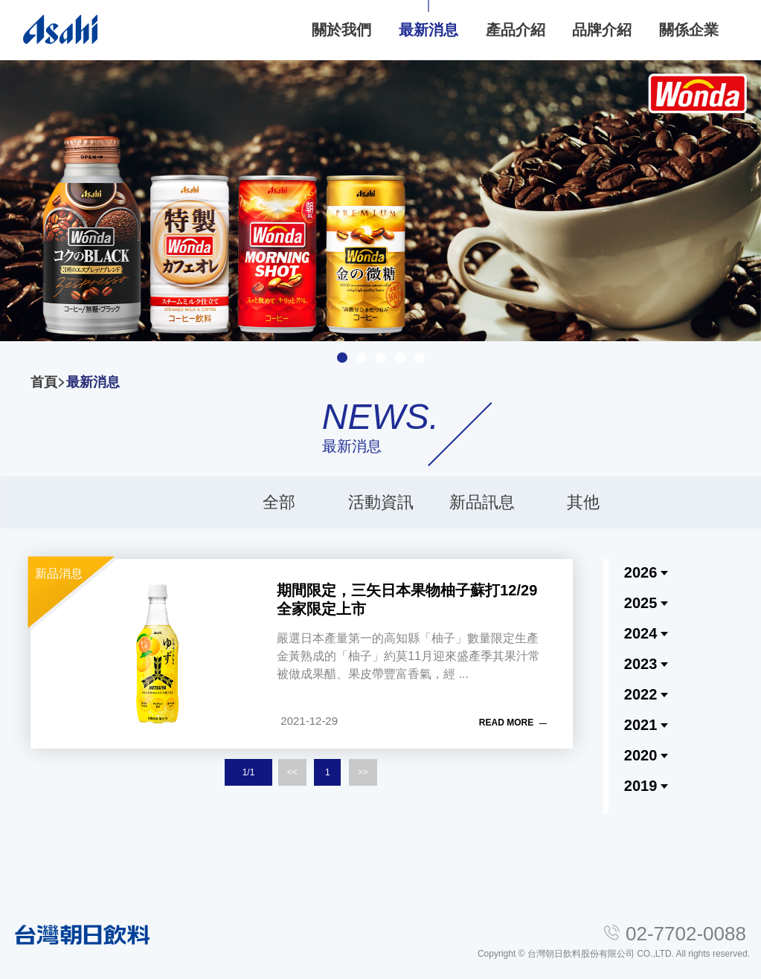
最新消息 (93, 382)
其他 (583, 502)
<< (292, 772)
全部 (279, 502)
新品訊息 (482, 502)
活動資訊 (381, 502)
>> (363, 772)
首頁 (43, 382)
